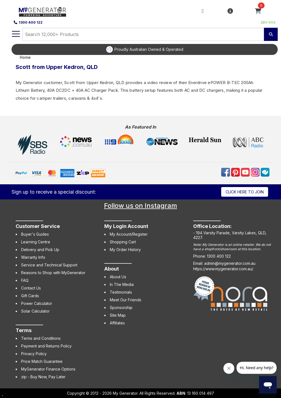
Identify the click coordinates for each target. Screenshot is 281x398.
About (111, 269)
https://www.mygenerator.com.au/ (223, 268)
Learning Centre (35, 242)
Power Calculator (36, 303)
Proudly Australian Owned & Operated (148, 49)
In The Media (122, 284)
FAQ (25, 280)
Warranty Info (33, 257)
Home (25, 57)
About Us (118, 276)
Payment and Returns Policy (46, 346)
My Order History (125, 249)
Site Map (118, 315)
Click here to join (245, 192)
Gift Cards (30, 295)
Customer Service (38, 226)
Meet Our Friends (125, 299)
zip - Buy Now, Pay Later (43, 376)
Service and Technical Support (49, 265)
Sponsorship (121, 307)
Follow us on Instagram (140, 206)
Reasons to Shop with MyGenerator (53, 272)
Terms (24, 330)
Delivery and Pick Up (40, 249)
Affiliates (117, 323)
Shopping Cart (123, 242)
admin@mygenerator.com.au (229, 263)
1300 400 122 (28, 22)
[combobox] (143, 34)
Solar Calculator (35, 311)
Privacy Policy (34, 353)
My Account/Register (129, 234)
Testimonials (121, 292)
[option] (144, 49)
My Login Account (126, 226)
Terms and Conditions (41, 338)
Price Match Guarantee (42, 361)
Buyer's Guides (35, 234)
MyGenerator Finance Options (48, 369)
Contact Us (31, 288)
